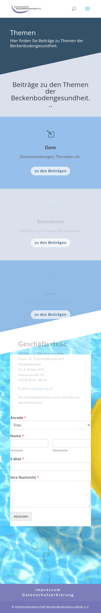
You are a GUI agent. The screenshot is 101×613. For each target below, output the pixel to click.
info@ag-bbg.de (41, 390)
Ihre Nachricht (24, 477)
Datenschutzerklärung (48, 594)
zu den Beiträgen (50, 170)
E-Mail (17, 459)
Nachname (60, 450)
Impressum (48, 589)
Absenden (21, 516)
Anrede (18, 417)
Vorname (16, 450)
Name (17, 436)
